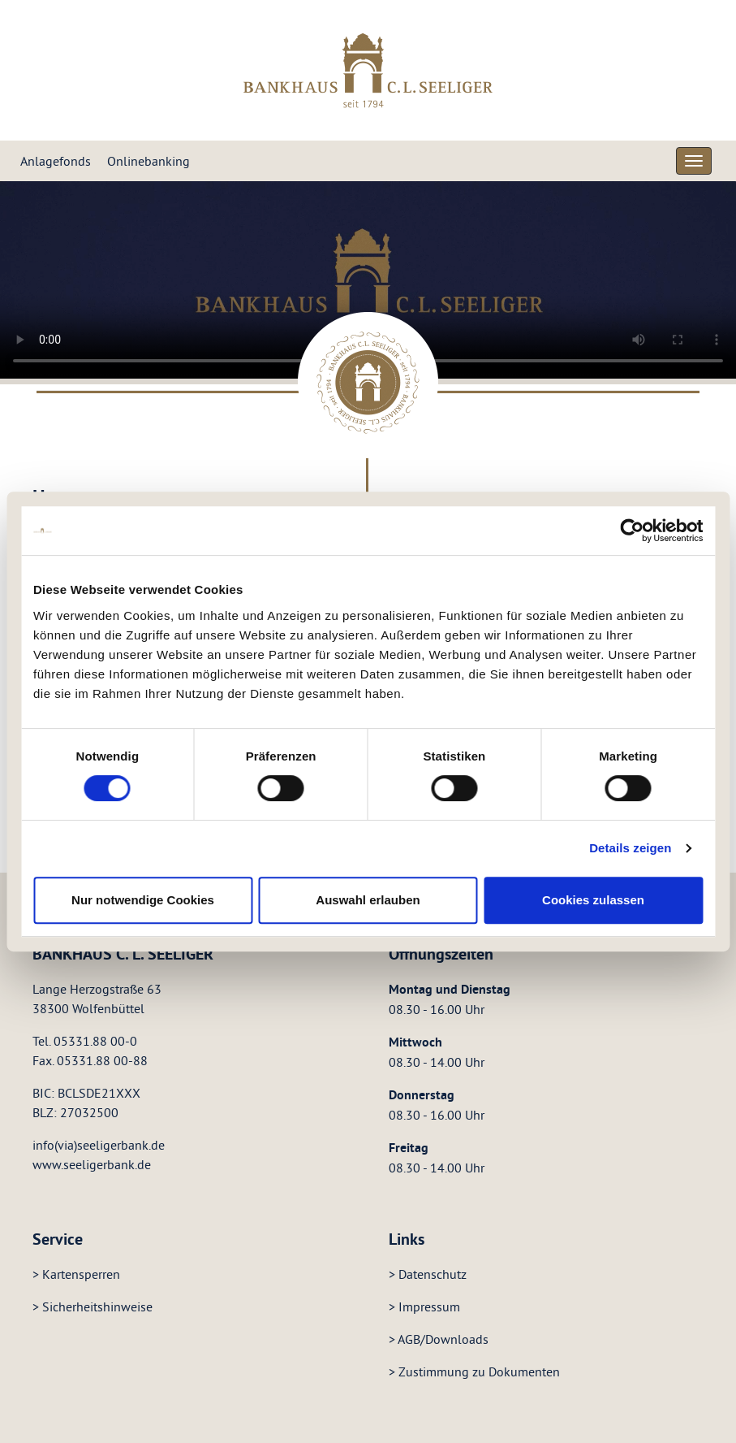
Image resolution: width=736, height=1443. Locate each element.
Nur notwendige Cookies (142, 900)
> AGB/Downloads (439, 1339)
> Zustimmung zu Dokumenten (474, 1371)
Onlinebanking (148, 161)
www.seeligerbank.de (91, 1164)
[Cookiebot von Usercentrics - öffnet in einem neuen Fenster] (632, 530)
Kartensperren (81, 1274)
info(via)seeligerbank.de (98, 1145)
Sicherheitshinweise (97, 1306)
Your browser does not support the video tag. (368, 280)
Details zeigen (630, 848)
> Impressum (424, 1306)
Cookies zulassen (593, 900)
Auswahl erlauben (368, 900)
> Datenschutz (428, 1274)
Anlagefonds (55, 161)
